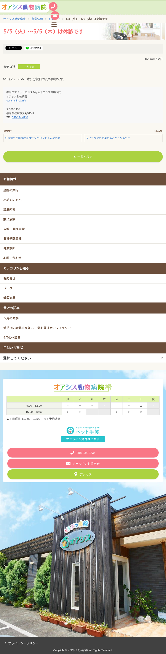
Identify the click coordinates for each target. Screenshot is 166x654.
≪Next (7, 131)
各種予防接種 (12, 238)
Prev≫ (159, 131)
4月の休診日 (11, 338)
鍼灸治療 (9, 219)
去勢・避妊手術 (13, 229)
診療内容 (9, 209)
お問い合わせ (12, 258)
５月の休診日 (12, 318)
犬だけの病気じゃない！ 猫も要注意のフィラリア (37, 328)
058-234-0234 (20, 117)
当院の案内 (10, 190)
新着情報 (9, 179)
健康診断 (9, 248)
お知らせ (29, 66)
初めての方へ (12, 200)
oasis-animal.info (16, 100)
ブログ (7, 288)
